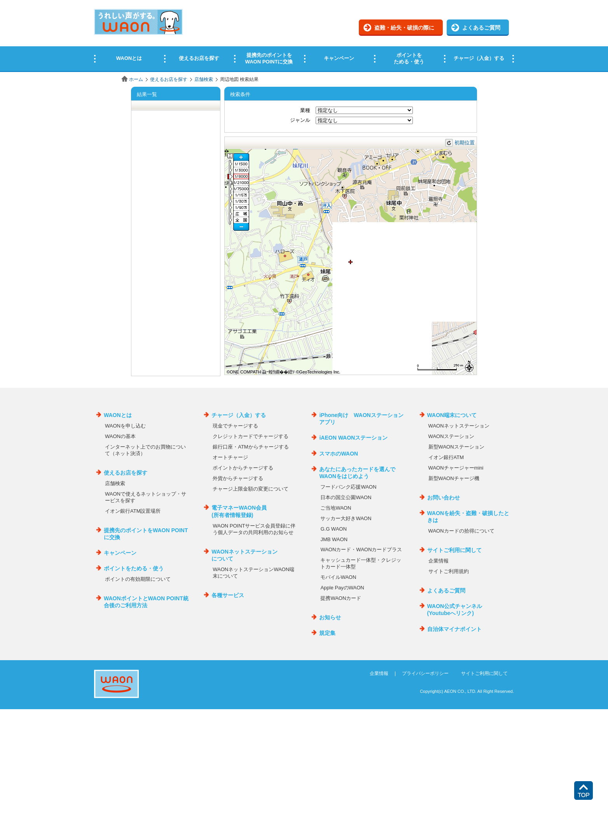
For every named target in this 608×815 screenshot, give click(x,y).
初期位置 (464, 142)
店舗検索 (203, 79)
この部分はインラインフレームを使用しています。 (304, 36)
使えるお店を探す (168, 79)
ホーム (136, 79)
